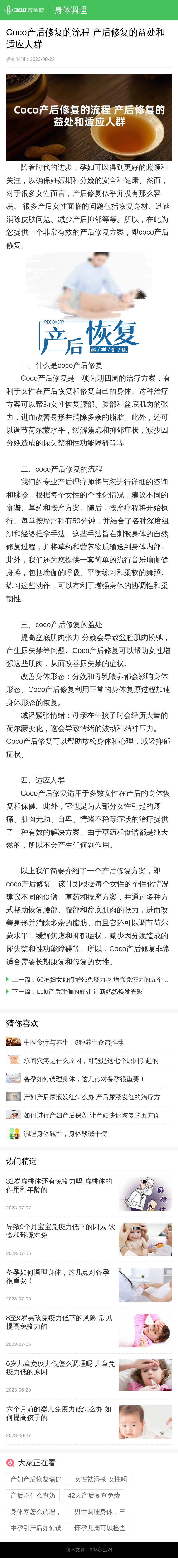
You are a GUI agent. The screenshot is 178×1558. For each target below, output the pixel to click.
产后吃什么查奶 (32, 1495)
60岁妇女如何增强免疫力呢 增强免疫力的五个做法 (106, 979)
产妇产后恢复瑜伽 (36, 1479)
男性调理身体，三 (100, 1511)
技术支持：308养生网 (89, 1549)
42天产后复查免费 (94, 1495)
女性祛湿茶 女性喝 (101, 1479)
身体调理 (70, 9)
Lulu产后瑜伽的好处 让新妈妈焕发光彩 (90, 991)
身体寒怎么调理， (36, 1511)
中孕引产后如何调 (36, 1528)
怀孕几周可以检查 (100, 1528)
